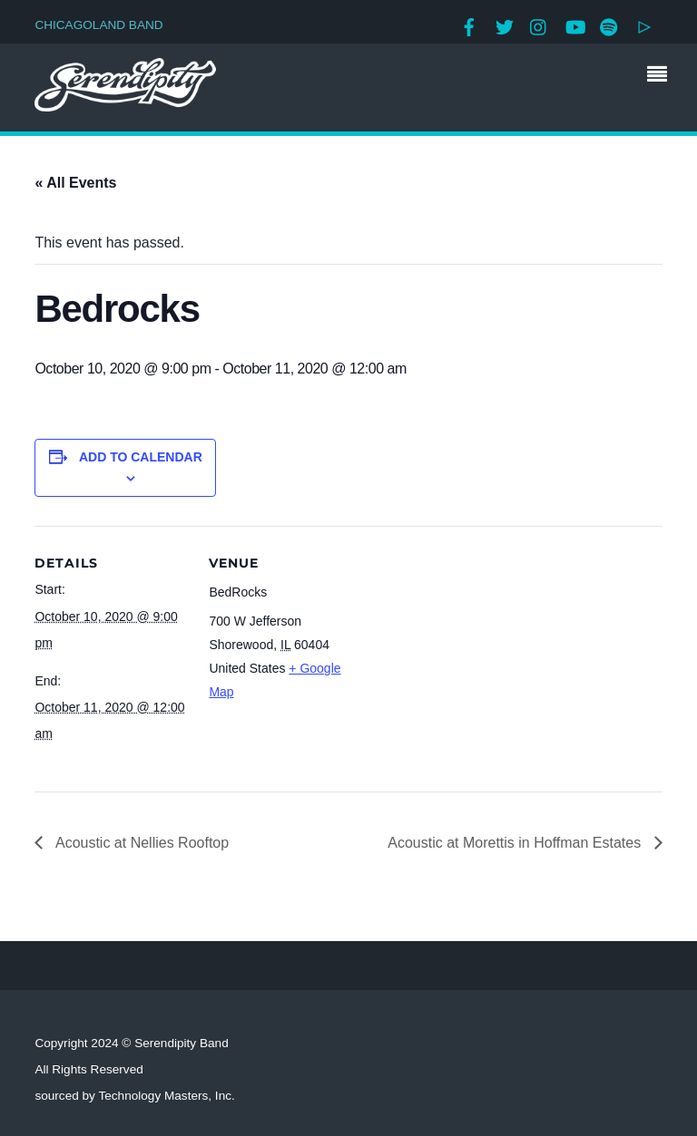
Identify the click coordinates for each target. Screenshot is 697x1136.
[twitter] (504, 25)
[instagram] (539, 25)
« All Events (75, 182)
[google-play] (644, 25)
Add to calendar (140, 457)
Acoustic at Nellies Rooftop (140, 842)
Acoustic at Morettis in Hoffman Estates (516, 842)
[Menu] (661, 76)
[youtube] (574, 25)
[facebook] (469, 25)
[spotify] (609, 25)
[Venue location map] (478, 651)
